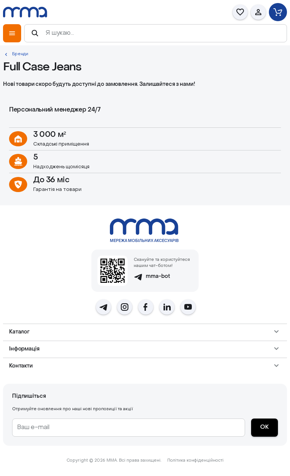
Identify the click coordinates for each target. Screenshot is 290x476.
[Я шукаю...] (162, 33)
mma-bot (152, 276)
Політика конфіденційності (195, 461)
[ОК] (264, 428)
